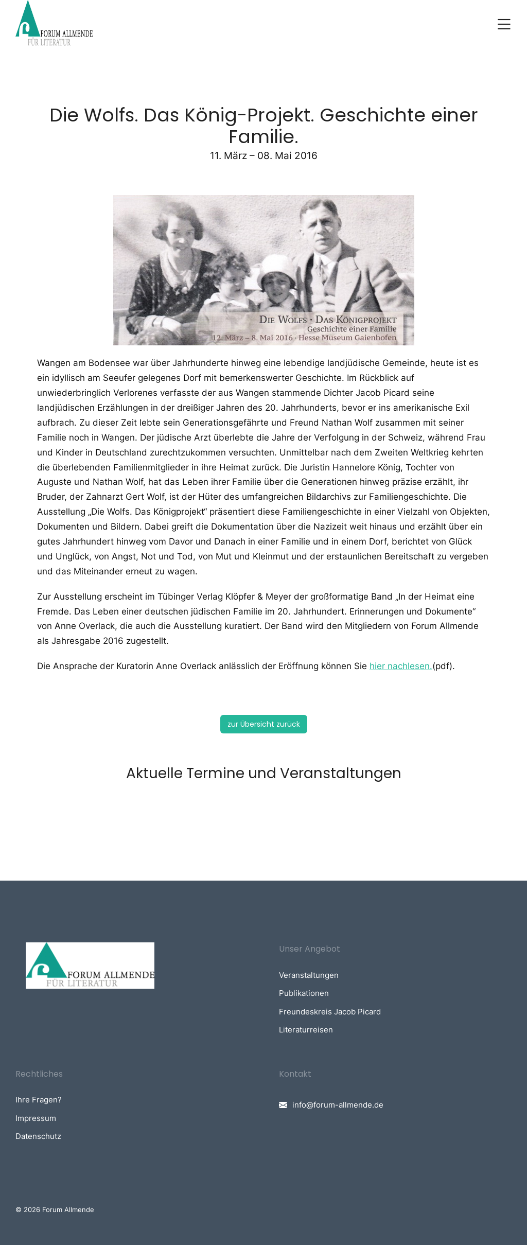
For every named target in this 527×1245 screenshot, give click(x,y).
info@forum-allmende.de (337, 1105)
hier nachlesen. (401, 666)
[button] (504, 24)
